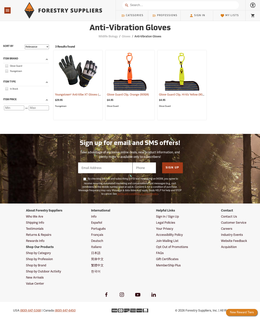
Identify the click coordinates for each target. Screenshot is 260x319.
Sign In (197, 16)
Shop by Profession (39, 259)
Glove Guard (113, 106)
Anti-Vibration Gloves (147, 36)
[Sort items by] (37, 46)
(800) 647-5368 (30, 310)
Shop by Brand (36, 265)
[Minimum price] (14, 108)
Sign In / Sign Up (167, 216)
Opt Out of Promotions (172, 247)
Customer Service (233, 223)
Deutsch (97, 241)
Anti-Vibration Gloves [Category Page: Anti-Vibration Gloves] (130, 28)
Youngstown (61, 106)
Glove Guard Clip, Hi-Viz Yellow (183, 94)
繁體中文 (97, 265)
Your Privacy (164, 229)
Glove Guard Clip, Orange (128, 94)
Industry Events (232, 235)
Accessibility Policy (169, 235)
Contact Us (229, 216)
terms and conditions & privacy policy (137, 193)
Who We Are (34, 216)
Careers (226, 229)
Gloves (126, 36)
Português (98, 229)
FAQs (160, 253)
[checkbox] (6, 65)
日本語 (95, 253)
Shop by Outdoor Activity (43, 271)
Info (93, 216)
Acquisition (229, 247)
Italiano (96, 247)
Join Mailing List (167, 241)
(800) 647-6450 (65, 310)
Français (97, 235)
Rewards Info (35, 241)
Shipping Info (35, 223)
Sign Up (172, 167)
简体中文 (97, 259)
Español (96, 223)
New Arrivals (35, 277)
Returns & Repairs (38, 235)
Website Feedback (234, 241)
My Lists (229, 16)
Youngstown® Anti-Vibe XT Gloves (81, 94)
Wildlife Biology (108, 36)
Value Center (35, 283)
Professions (164, 16)
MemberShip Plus (168, 265)
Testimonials (35, 229)
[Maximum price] (39, 108)
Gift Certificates (167, 259)
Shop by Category (38, 253)
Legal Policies (165, 223)
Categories (132, 16)
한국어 (95, 271)
